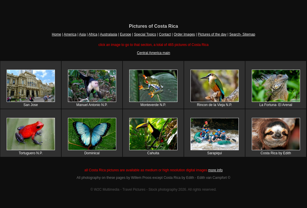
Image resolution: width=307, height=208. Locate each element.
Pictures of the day (212, 34)
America (70, 34)
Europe (125, 34)
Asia (82, 34)
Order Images (184, 34)
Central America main (153, 53)
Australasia (108, 34)
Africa (92, 34)
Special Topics (145, 34)
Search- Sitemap (242, 34)
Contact (165, 34)
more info (215, 170)
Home (56, 34)
